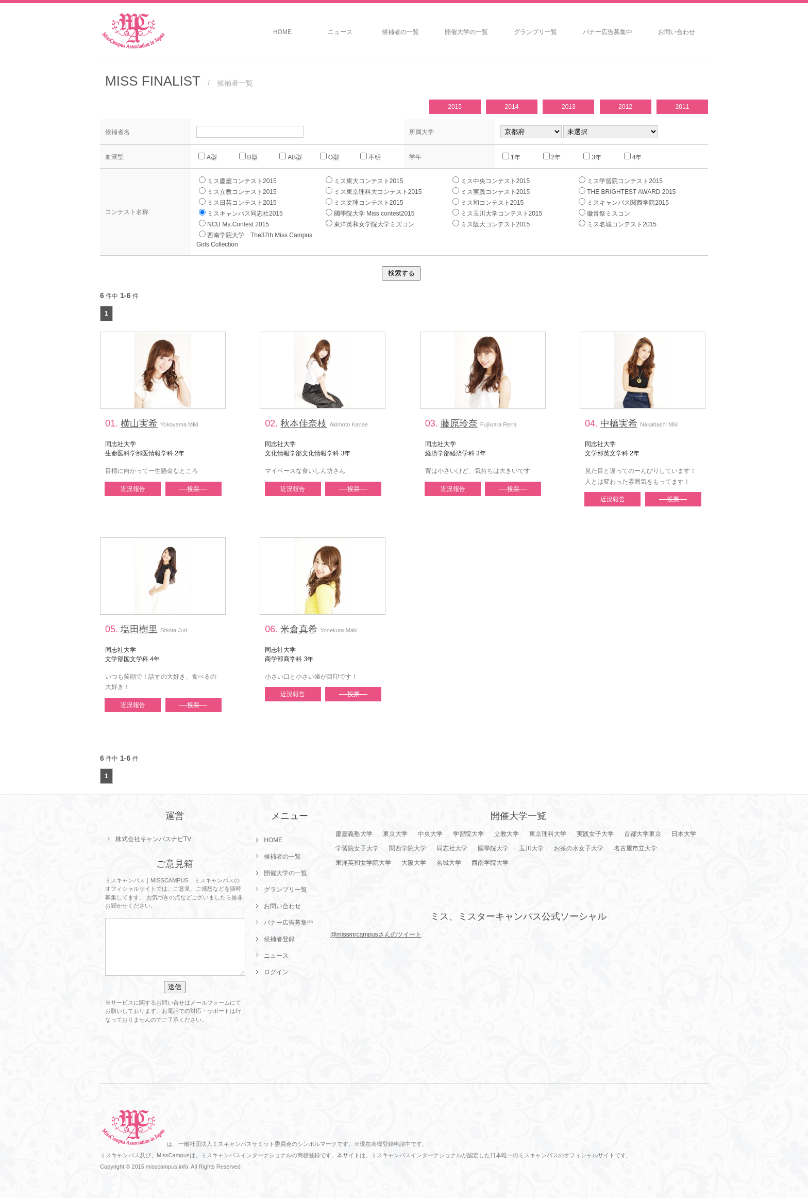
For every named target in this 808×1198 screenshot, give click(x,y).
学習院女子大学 (357, 848)
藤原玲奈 (459, 423)
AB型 (290, 157)
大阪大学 (413, 862)
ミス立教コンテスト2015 (238, 191)
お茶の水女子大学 (578, 848)
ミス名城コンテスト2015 (617, 224)
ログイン (276, 972)
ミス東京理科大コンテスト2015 (374, 191)
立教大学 (506, 834)
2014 (512, 106)
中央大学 (430, 834)
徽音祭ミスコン (604, 213)
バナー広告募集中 (607, 32)
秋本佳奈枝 (303, 423)
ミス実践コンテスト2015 (491, 191)
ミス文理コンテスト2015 (364, 202)
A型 (207, 157)
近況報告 (133, 489)
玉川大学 (531, 848)
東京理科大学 (547, 834)
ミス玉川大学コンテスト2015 (497, 213)
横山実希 (139, 423)
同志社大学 (451, 848)
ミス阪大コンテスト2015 (491, 224)
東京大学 (395, 834)
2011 (682, 106)
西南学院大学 (490, 862)
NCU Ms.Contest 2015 (234, 224)
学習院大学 (468, 834)
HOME (282, 32)
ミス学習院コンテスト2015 (621, 180)
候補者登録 (279, 939)
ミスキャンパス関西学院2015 (624, 202)
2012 (625, 106)
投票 (193, 489)
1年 (511, 157)
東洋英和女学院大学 (363, 862)
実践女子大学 (595, 834)
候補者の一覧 (400, 32)
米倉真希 (298, 629)
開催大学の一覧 (466, 32)
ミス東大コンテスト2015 (364, 180)
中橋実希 (618, 423)
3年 (592, 157)
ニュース (340, 32)
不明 (370, 157)
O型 (329, 157)
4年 (633, 157)
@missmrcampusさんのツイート (376, 934)
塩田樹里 (139, 629)
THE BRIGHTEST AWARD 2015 (627, 191)
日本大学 (683, 834)
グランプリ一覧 (535, 32)
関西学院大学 (407, 848)
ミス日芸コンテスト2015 (238, 202)
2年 (552, 157)
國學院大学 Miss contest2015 (370, 213)
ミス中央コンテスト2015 (491, 180)
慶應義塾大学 (354, 834)
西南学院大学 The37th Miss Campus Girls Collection (257, 239)
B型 (248, 157)
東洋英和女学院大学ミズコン (370, 224)
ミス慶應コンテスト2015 (238, 180)
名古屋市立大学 (635, 848)
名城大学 (448, 862)
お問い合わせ (676, 32)
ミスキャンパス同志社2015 (241, 213)
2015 (455, 106)
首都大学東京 (642, 834)
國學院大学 (493, 848)
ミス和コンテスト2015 (488, 202)
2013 (569, 106)
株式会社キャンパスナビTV (153, 839)
